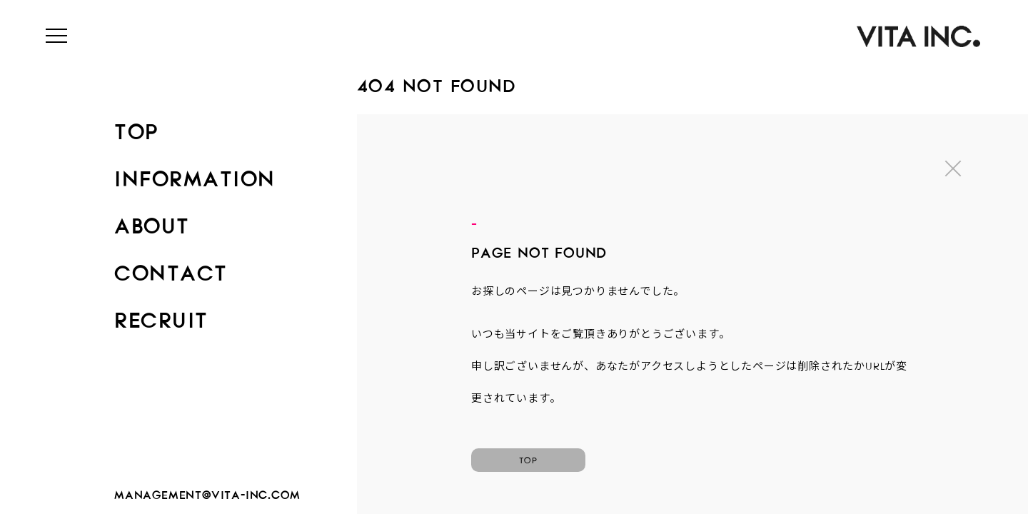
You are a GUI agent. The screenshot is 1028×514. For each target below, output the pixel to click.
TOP (136, 127)
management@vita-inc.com (207, 492)
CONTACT (171, 268)
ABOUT (152, 221)
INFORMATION (195, 174)
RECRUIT (161, 315)
